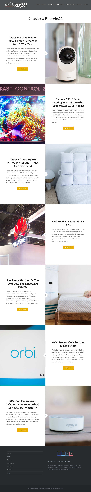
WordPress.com (59, 488)
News (86, 4)
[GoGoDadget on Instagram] (67, 454)
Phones (51, 4)
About (44, 4)
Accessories (60, 4)
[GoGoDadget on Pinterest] (71, 454)
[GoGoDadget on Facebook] (59, 454)
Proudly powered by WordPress (36, 488)
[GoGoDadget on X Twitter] (63, 454)
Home (38, 4)
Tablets (79, 4)
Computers (70, 4)
